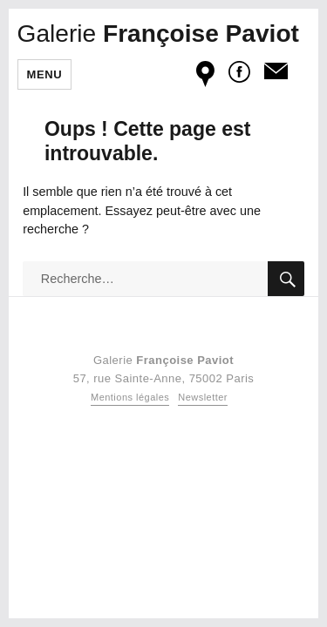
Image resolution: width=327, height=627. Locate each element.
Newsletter (203, 397)
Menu (45, 74)
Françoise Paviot (158, 33)
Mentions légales (130, 397)
